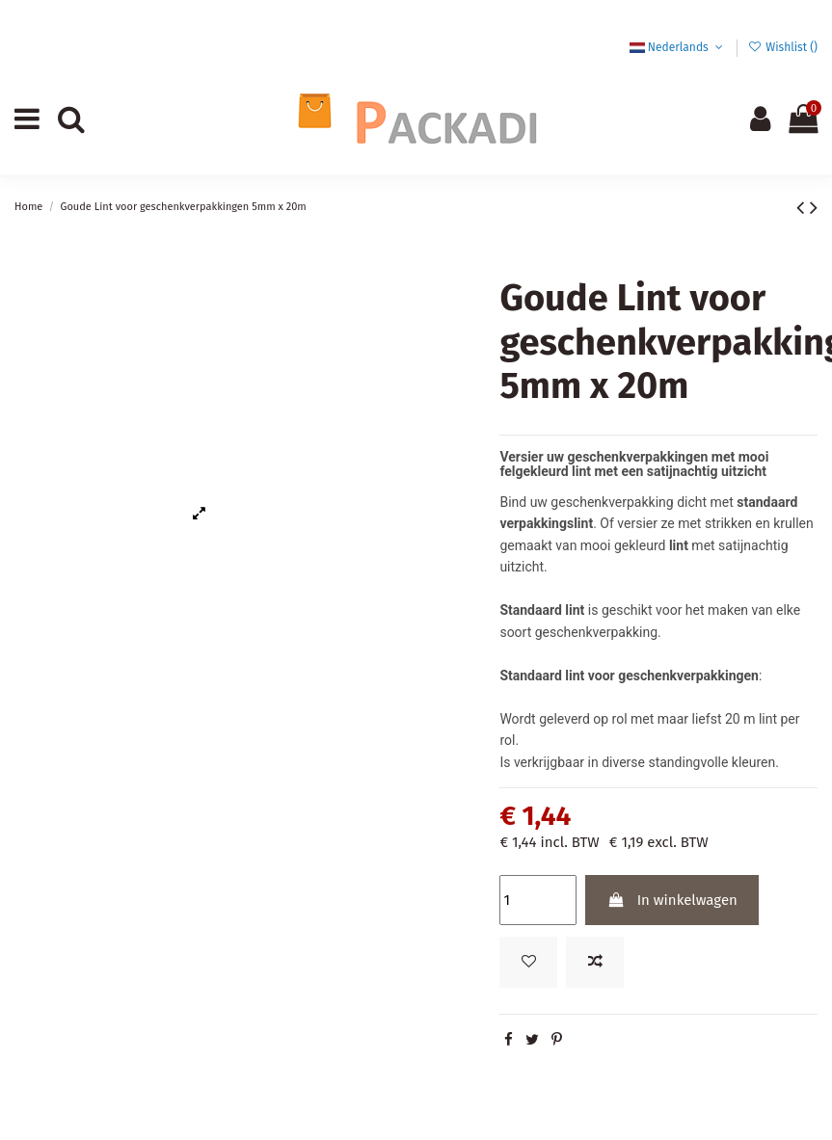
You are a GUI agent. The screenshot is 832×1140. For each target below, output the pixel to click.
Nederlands (678, 47)
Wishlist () (783, 47)
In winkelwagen (672, 900)
